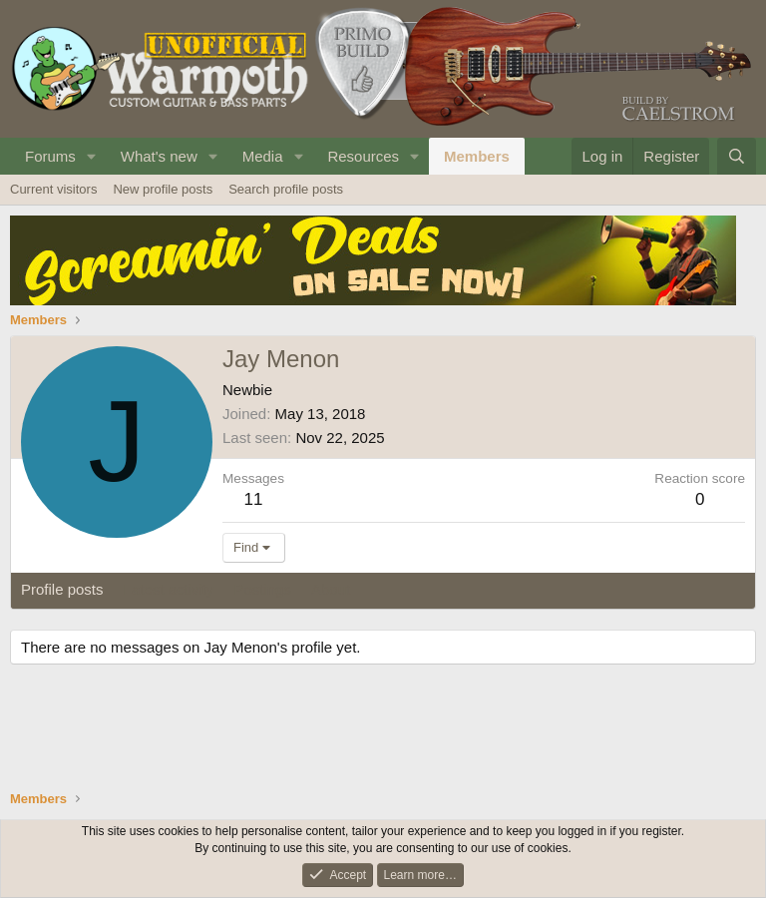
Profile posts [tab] (62, 589)
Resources (363, 156)
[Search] (736, 156)
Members (477, 156)
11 (253, 499)
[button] (92, 156)
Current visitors (53, 189)
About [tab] (330, 589)
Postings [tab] (262, 589)
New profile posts (162, 189)
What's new (159, 156)
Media (262, 156)
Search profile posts (285, 189)
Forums (50, 156)
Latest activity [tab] (169, 589)
